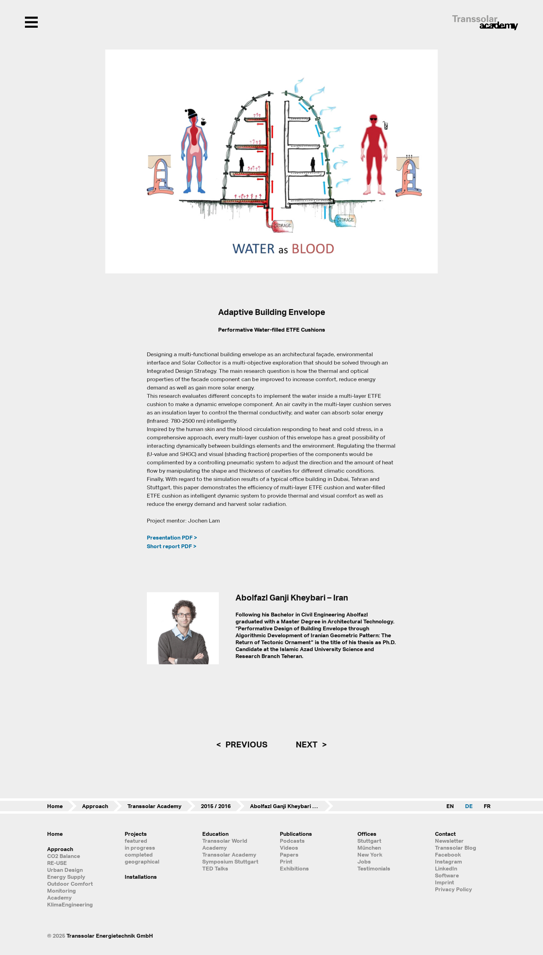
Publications (296, 833)
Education (215, 833)
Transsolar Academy (154, 806)
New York (369, 854)
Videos (289, 847)
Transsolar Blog (455, 847)
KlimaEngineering (70, 904)
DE (469, 806)
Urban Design (65, 869)
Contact (445, 833)
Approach (95, 806)
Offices (366, 833)
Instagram (448, 861)
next (307, 744)
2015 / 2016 (216, 806)
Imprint (444, 882)
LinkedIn (446, 868)
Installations (141, 876)
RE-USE (57, 862)
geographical (142, 861)
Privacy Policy (453, 889)
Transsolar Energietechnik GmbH (109, 935)
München (369, 847)
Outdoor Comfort (70, 883)
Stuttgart (369, 840)
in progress (140, 847)
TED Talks (215, 868)
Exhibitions (294, 868)
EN (450, 806)
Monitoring (61, 890)
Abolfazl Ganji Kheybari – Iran (288, 806)
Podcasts (292, 840)
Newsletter (449, 840)
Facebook (448, 854)
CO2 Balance (63, 855)
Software (447, 875)
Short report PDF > (171, 546)
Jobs (364, 861)
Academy (59, 897)
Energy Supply (66, 876)
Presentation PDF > (172, 537)
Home (55, 806)
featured (136, 840)
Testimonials (373, 868)
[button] (115, 161)
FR (487, 806)
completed (139, 854)
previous (245, 744)
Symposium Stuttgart (230, 861)
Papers (289, 854)
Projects (136, 833)
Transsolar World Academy (224, 844)
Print (286, 861)
